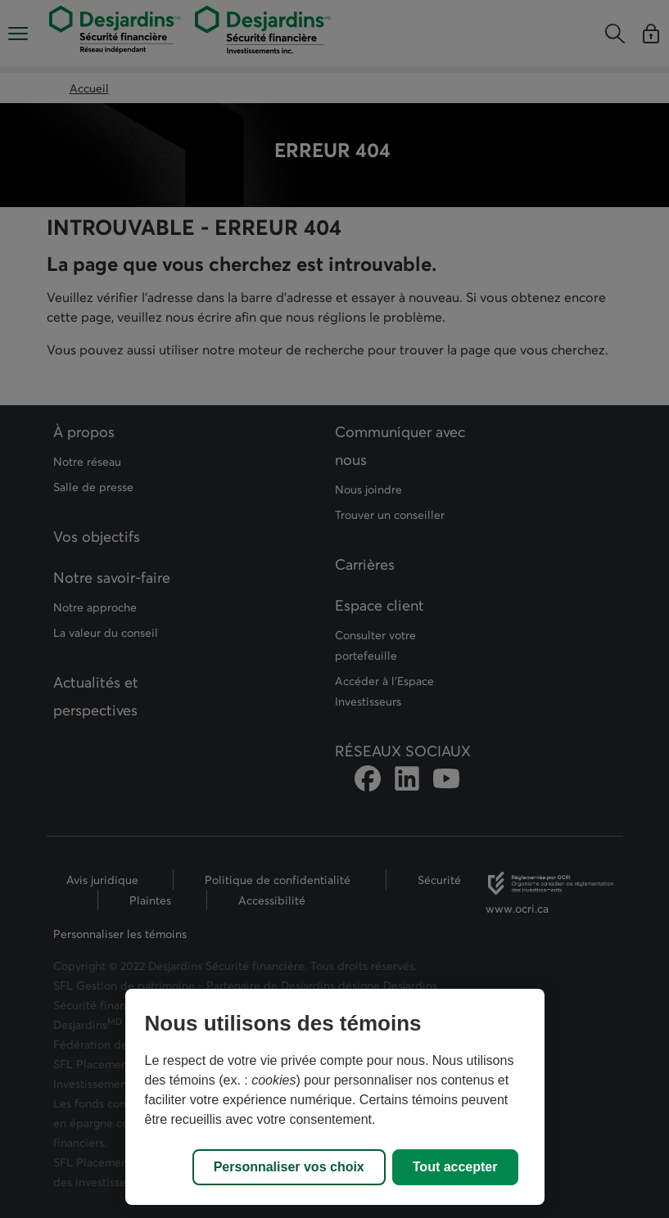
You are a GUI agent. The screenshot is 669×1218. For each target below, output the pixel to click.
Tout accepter (455, 1167)
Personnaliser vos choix (289, 1167)
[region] (335, 1097)
